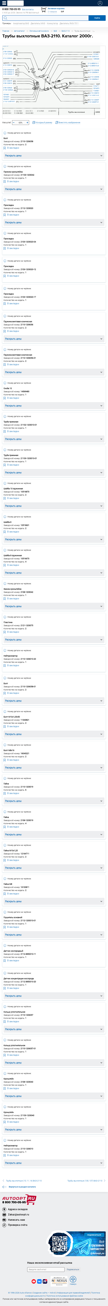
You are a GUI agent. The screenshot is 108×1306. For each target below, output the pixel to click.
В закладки (11, 147)
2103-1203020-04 (8, 70)
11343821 (96, 91)
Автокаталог (19, 31)
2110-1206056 (94, 77)
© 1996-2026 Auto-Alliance (20, 1292)
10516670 (6, 97)
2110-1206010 (94, 93)
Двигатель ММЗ (38, 23)
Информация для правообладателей (73, 1292)
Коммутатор (52, 23)
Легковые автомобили (39, 31)
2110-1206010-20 (93, 95)
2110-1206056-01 (93, 79)
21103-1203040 (8, 90)
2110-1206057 (94, 100)
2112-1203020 (7, 58)
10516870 (96, 88)
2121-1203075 (7, 81)
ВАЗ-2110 (66, 31)
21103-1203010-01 (93, 57)
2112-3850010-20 (93, 66)
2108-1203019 (7, 83)
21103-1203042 (8, 54)
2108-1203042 (7, 52)
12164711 (96, 86)
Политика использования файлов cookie (64, 1296)
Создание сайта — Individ (44, 1292)
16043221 (6, 99)
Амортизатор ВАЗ (21, 23)
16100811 (96, 54)
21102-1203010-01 (9, 101)
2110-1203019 (7, 65)
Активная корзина (56, 8)
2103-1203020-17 (8, 74)
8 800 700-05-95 (14, 1202)
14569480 (96, 59)
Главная (5, 31)
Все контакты (28, 9)
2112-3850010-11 (93, 63)
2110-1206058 (94, 70)
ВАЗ (55, 31)
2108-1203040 (7, 88)
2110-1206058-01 (93, 72)
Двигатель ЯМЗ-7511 (69, 23)
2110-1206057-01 (93, 102)
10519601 (6, 95)
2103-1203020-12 (8, 72)
